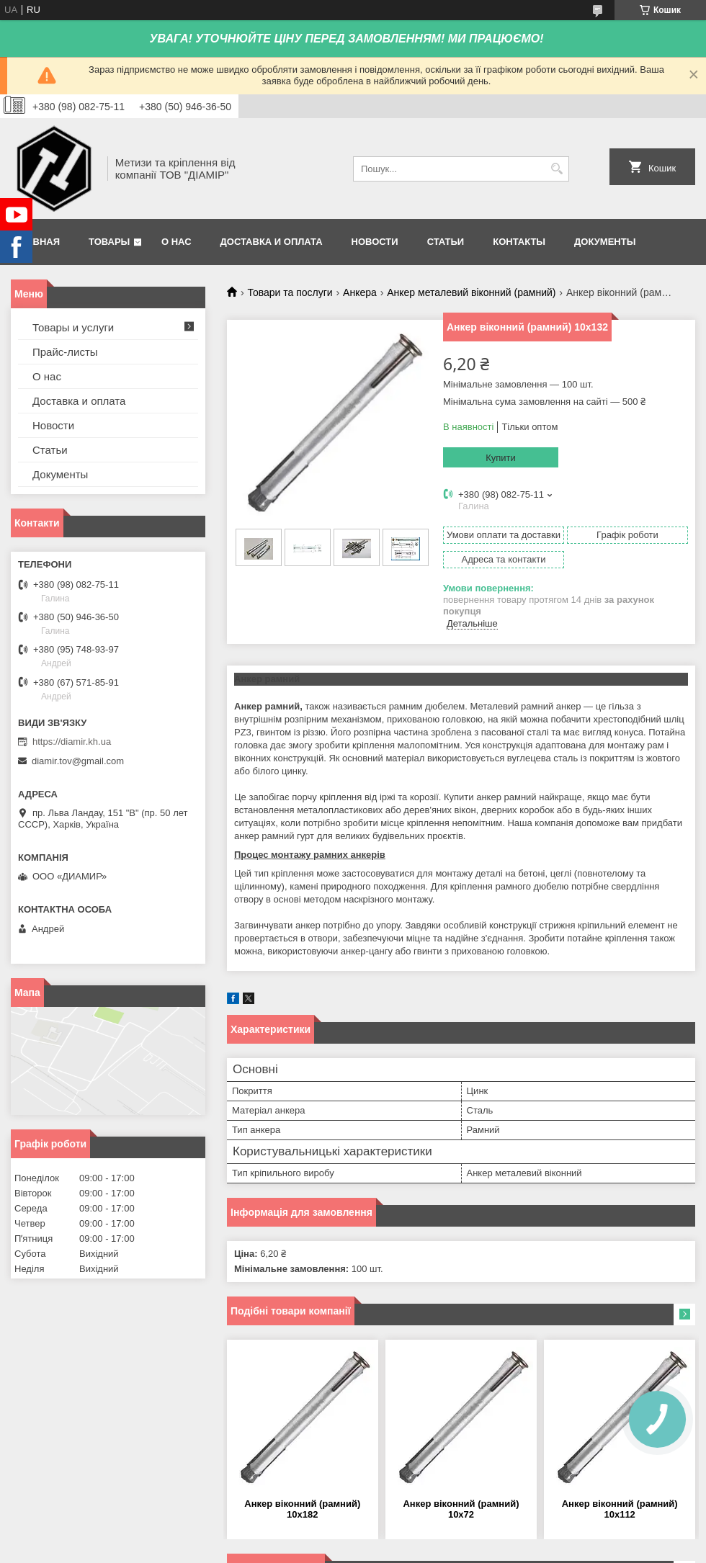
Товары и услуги (73, 327)
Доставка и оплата (271, 241)
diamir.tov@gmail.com (78, 761)
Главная (37, 241)
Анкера (360, 292)
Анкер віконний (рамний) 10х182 (302, 1509)
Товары (109, 241)
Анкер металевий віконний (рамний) (471, 292)
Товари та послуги (289, 292)
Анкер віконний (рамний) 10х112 (620, 1509)
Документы (604, 241)
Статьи (446, 241)
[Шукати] (556, 169)
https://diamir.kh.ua (71, 741)
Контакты (519, 241)
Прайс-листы (65, 352)
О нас (176, 241)
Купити (501, 457)
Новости (375, 241)
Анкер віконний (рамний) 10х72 (461, 1509)
